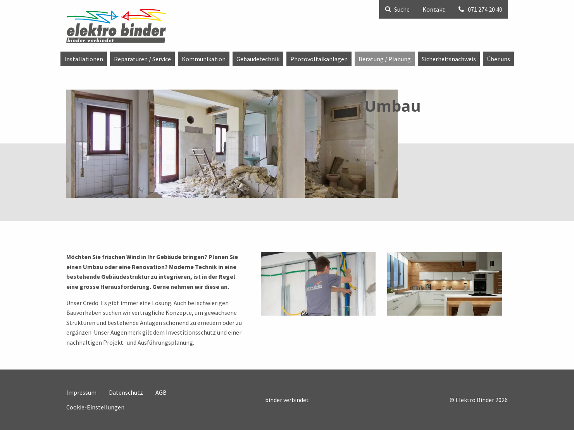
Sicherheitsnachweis (449, 59)
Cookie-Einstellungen (95, 407)
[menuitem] (83, 59)
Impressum (81, 392)
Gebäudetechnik (257, 59)
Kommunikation (204, 59)
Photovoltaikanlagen (319, 59)
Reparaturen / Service (142, 59)
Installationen (83, 59)
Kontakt (433, 9)
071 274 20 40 (480, 9)
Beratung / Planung (385, 59)
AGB (161, 392)
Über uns (498, 59)
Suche (397, 9)
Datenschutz (126, 392)
